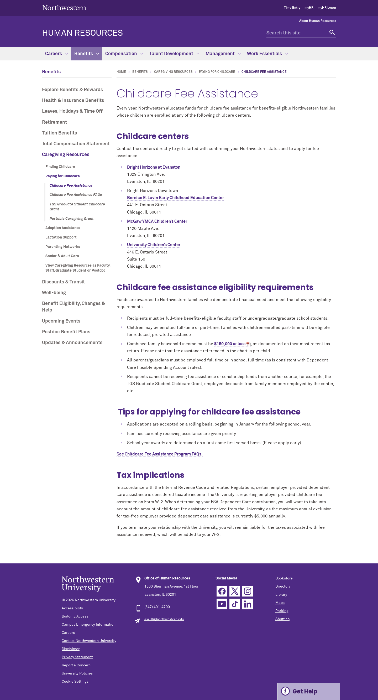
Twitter (234, 591)
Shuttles (282, 619)
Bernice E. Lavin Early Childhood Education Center (175, 198)
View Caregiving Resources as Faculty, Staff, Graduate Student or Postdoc (77, 268)
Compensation (124, 53)
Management (223, 53)
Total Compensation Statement (76, 144)
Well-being (54, 293)
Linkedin (247, 604)
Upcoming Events (61, 321)
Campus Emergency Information (89, 624)
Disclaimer (71, 649)
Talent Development (174, 53)
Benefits (86, 53)
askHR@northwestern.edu (164, 619)
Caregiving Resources (65, 154)
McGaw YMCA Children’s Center (157, 221)
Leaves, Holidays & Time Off (72, 111)
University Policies (77, 673)
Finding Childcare (60, 167)
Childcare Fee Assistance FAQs (76, 195)
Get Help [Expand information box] (304, 691)
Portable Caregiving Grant (72, 219)
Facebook (222, 591)
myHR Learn (327, 7)
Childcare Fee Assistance (71, 186)
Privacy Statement (77, 657)
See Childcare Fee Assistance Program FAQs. (160, 454)
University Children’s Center (153, 245)
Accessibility (72, 608)
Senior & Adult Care (62, 256)
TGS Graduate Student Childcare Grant (77, 207)
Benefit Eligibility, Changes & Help (73, 307)
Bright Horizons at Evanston (154, 167)
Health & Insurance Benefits (73, 100)
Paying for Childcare (62, 176)
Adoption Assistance (62, 228)
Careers (56, 53)
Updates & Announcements (72, 342)
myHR (308, 7)
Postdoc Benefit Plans (66, 332)
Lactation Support (61, 237)
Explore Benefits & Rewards (72, 89)
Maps (280, 603)
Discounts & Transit (63, 282)
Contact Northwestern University (89, 641)
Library (281, 595)
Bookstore (284, 578)
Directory (283, 586)
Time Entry (292, 7)
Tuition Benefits (59, 133)
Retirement (54, 122)
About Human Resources (317, 21)
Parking (281, 611)
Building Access (75, 616)
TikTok (234, 604)
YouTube (222, 604)
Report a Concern (76, 665)
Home (121, 72)
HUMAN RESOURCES (82, 33)
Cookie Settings (75, 681)
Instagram (247, 591)
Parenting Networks (62, 247)
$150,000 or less (229, 344)
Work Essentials (267, 53)
